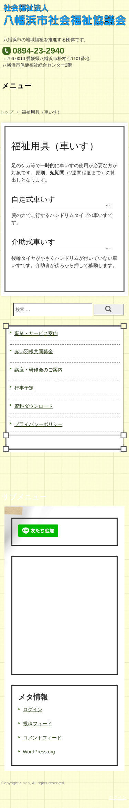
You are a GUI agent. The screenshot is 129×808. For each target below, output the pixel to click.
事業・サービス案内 (36, 333)
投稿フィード (37, 723)
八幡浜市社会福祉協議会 (65, 18)
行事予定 (24, 388)
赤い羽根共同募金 (33, 351)
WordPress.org (39, 751)
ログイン (32, 709)
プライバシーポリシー (38, 424)
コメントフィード (42, 737)
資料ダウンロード (33, 406)
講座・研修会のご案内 (38, 369)
